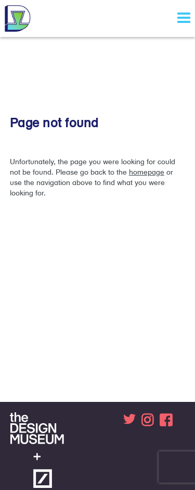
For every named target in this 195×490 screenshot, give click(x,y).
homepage (146, 172)
